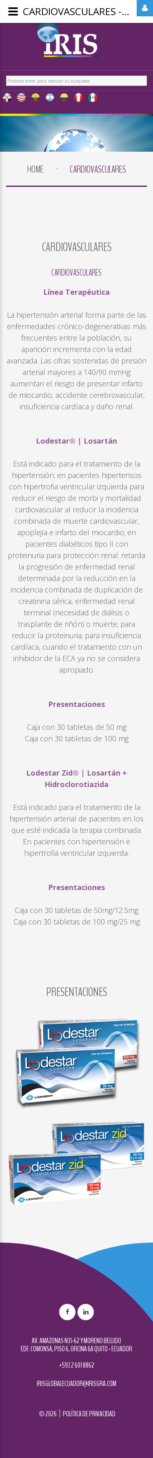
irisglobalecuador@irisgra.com (76, 1383)
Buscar (6, 74)
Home (35, 169)
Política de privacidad (89, 1414)
